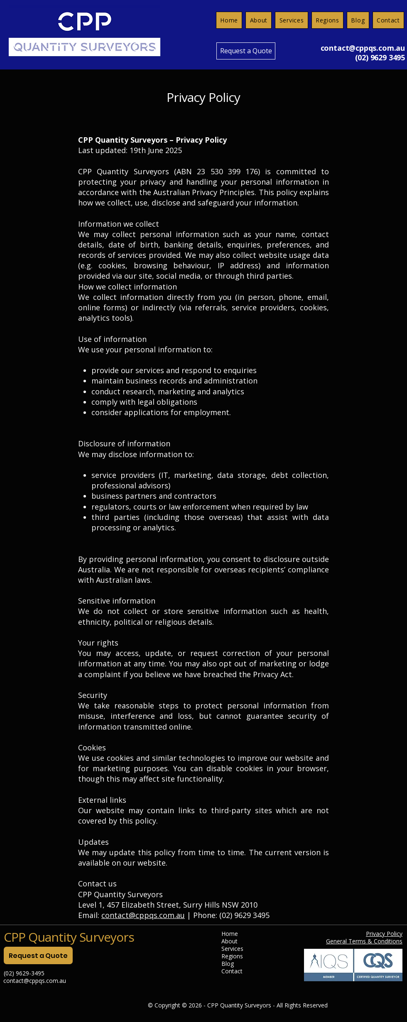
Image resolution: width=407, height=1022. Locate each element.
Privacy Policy (384, 934)
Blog (227, 964)
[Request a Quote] (245, 50)
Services (232, 949)
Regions (232, 956)
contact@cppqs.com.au (363, 48)
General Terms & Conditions (364, 941)
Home (229, 934)
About (229, 941)
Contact (232, 971)
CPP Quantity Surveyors (69, 936)
